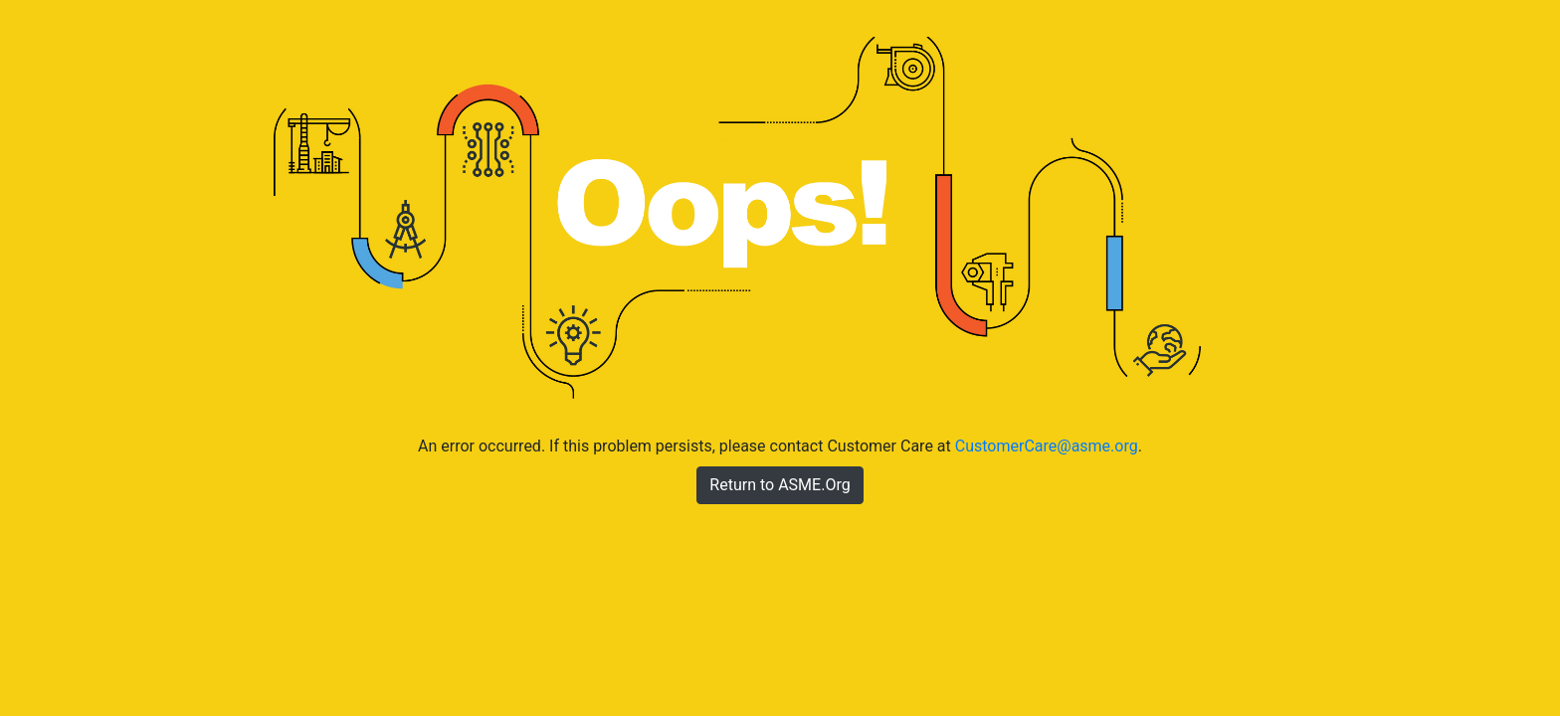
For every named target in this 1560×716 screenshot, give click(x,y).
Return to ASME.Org (779, 484)
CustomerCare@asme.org (1046, 446)
